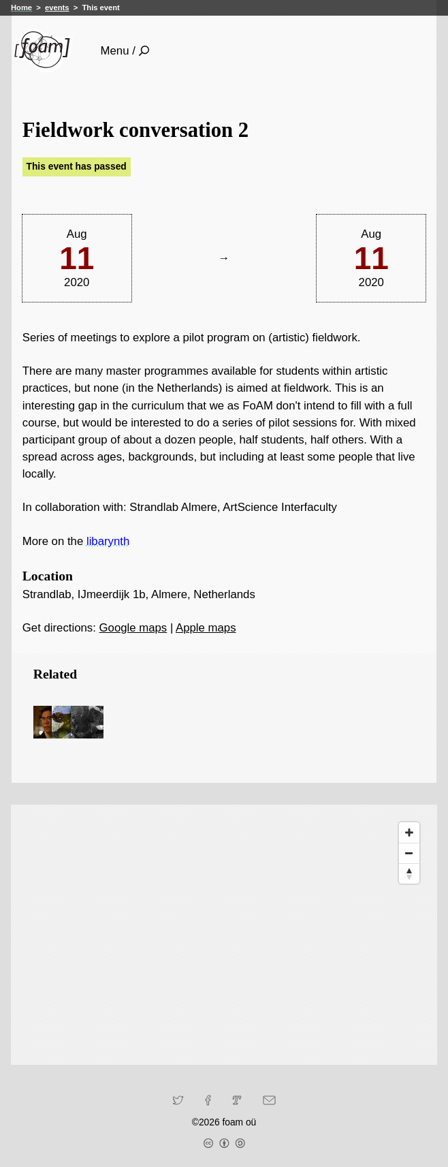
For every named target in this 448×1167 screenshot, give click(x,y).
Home (21, 7)
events (57, 7)
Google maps (133, 627)
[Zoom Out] (409, 853)
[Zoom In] (409, 832)
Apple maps (206, 627)
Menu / (125, 50)
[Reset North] (409, 873)
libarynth (107, 541)
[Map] (224, 934)
